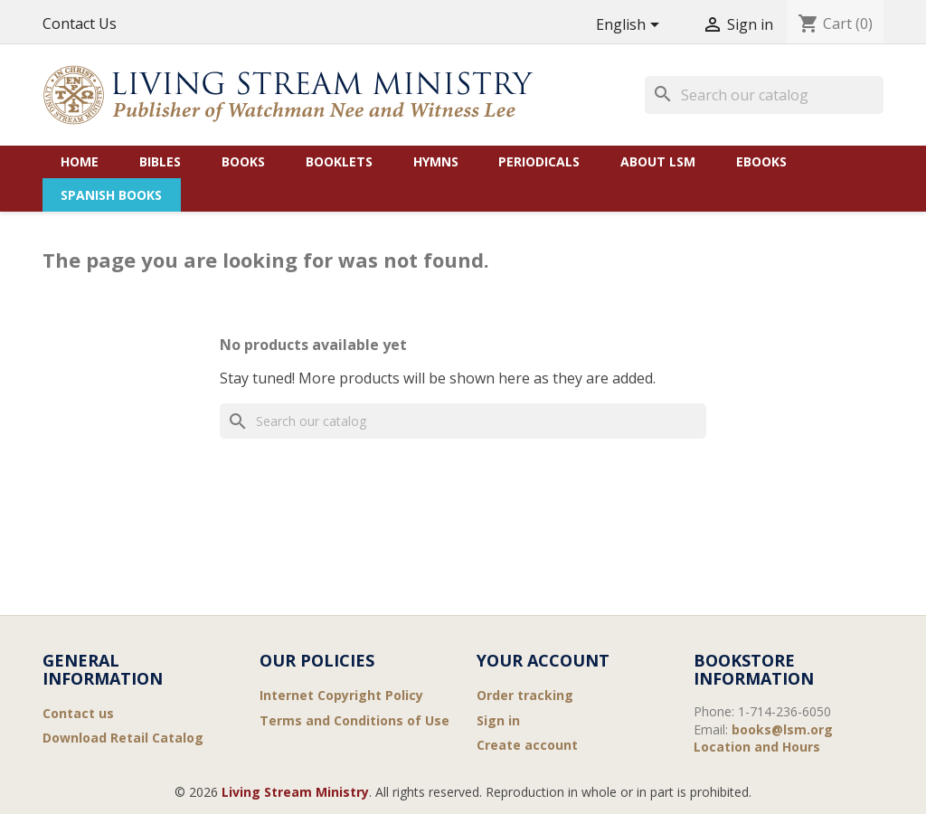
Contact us (78, 713)
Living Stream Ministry (295, 791)
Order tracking (525, 695)
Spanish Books (111, 195)
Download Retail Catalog (123, 737)
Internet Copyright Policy (341, 695)
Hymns (435, 161)
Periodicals (539, 161)
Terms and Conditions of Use (354, 720)
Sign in (498, 720)
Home (80, 161)
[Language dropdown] (631, 26)
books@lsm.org (782, 729)
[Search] (764, 95)
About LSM (657, 161)
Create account (527, 744)
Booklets (339, 161)
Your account (543, 660)
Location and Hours (757, 746)
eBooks (761, 161)
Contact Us (80, 23)
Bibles (160, 161)
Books (243, 161)
